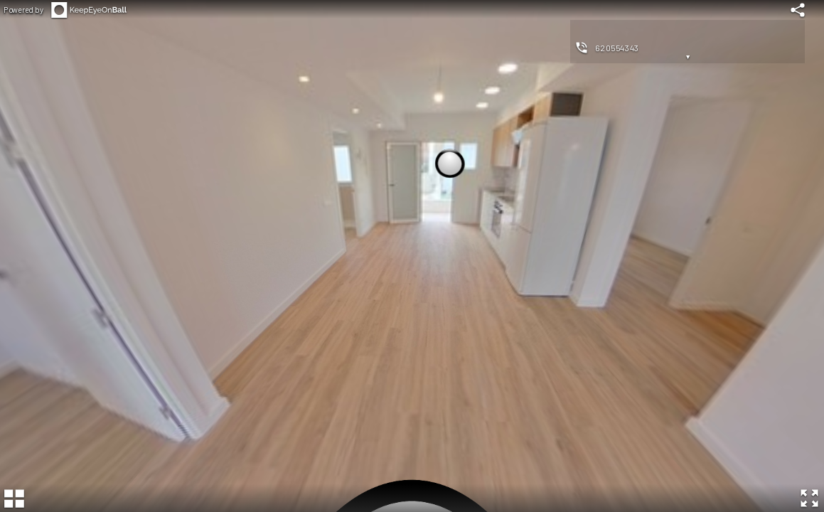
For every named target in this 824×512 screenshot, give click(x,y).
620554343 (617, 48)
